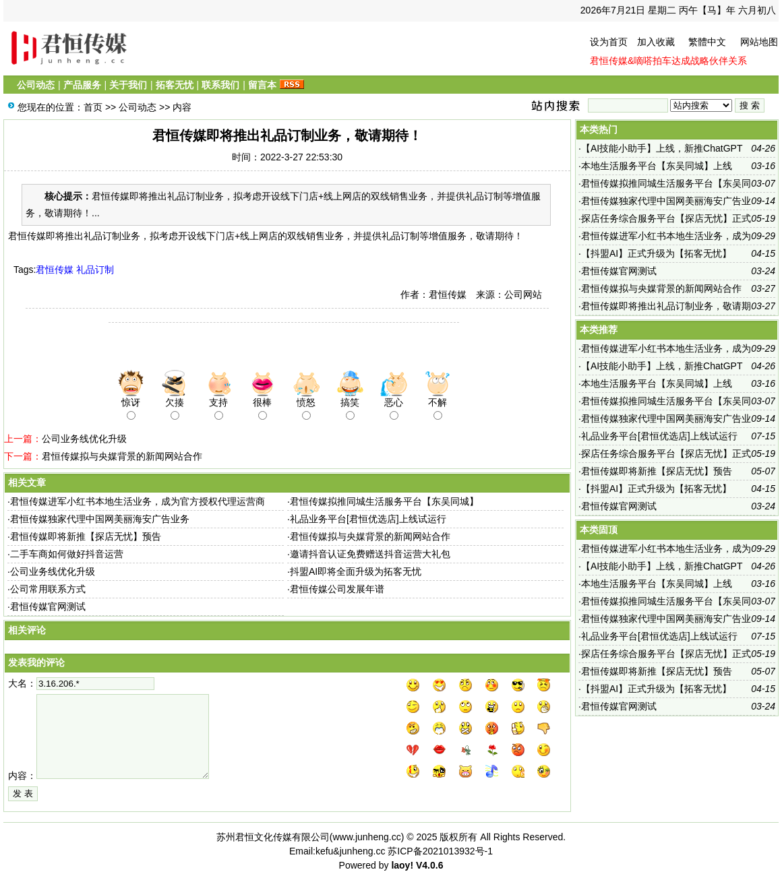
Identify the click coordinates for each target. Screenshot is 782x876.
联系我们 (220, 85)
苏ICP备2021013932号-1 (440, 851)
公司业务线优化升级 (84, 438)
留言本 (262, 85)
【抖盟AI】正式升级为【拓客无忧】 (656, 253)
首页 (93, 107)
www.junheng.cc (366, 837)
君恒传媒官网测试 (48, 606)
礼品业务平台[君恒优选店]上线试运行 (368, 518)
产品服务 (82, 85)
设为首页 (609, 41)
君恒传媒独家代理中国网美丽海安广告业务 (99, 518)
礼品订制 (95, 269)
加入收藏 (656, 41)
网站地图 (759, 41)
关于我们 (128, 85)
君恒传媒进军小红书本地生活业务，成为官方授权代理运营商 (137, 501)
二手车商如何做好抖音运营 (66, 554)
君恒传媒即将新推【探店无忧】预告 (85, 536)
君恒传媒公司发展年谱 (337, 589)
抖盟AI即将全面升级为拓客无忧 (355, 571)
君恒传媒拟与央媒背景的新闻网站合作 (122, 456)
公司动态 (36, 85)
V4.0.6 (429, 865)
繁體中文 (707, 41)
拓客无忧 (174, 85)
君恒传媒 (54, 269)
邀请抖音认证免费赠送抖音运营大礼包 (370, 554)
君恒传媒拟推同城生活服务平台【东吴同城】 (384, 501)
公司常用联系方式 (48, 589)
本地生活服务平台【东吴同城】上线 (656, 165)
